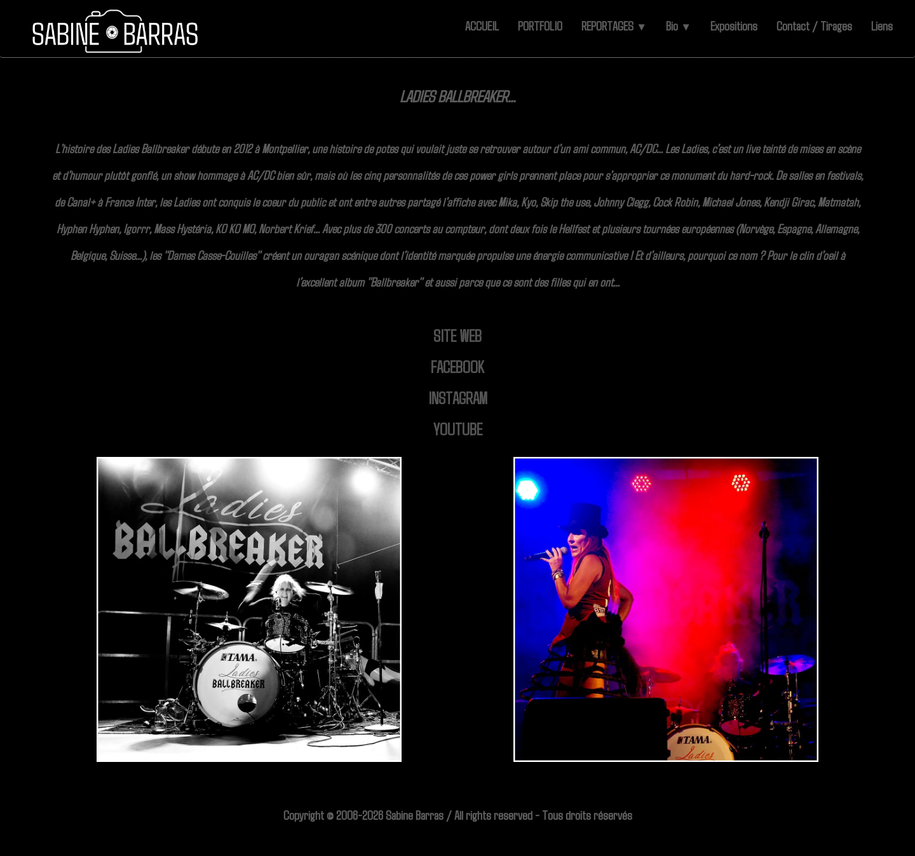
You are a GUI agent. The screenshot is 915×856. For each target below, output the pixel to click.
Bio (678, 25)
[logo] (116, 31)
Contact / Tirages (814, 25)
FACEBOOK (457, 366)
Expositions (733, 25)
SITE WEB (457, 335)
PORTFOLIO (540, 25)
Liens (882, 25)
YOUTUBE (457, 428)
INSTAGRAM (457, 397)
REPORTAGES (614, 25)
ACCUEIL (482, 25)
